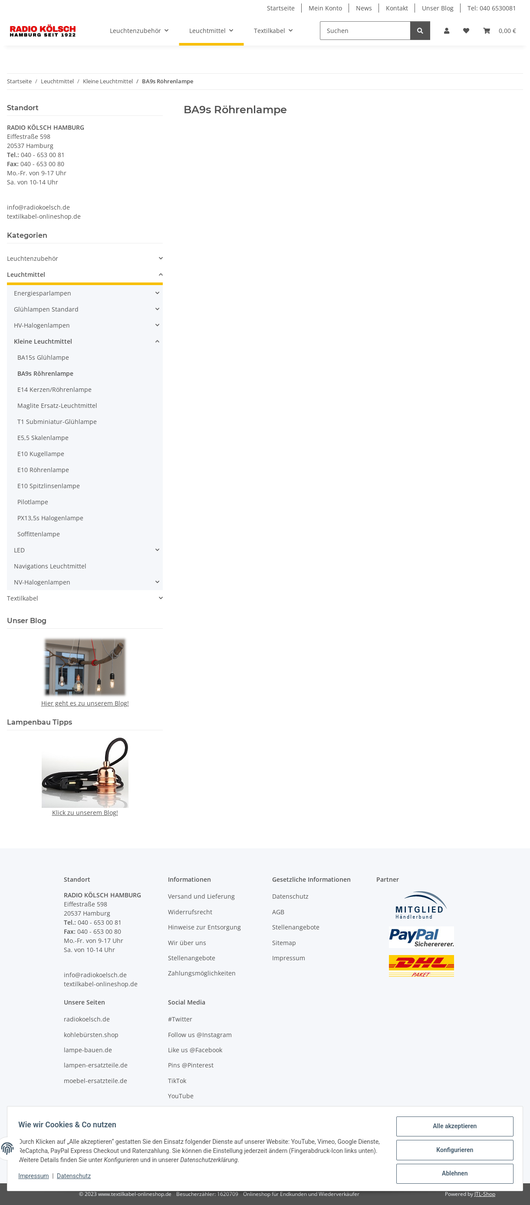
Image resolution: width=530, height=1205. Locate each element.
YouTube (181, 1096)
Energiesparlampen (42, 293)
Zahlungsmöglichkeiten (202, 973)
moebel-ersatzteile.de (95, 1081)
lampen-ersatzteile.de (96, 1065)
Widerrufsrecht (190, 912)
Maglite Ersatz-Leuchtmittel (57, 405)
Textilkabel (22, 598)
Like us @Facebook (195, 1050)
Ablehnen (451, 1174)
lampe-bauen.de (88, 1050)
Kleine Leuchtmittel (43, 341)
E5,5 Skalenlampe (43, 437)
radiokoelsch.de (87, 1019)
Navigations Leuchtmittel (50, 566)
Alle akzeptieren (452, 1129)
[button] (446, 31)
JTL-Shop (484, 1194)
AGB (278, 912)
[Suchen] (365, 30)
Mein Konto (325, 8)
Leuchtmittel (26, 274)
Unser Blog (438, 8)
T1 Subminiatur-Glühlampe (57, 421)
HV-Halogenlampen (42, 325)
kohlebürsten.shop (91, 1035)
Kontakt (397, 8)
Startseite (281, 8)
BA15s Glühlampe (43, 357)
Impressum (36, 1178)
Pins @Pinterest (191, 1065)
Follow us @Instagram (200, 1035)
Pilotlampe (32, 502)
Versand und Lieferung (201, 896)
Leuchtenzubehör (32, 258)
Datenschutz (77, 1178)
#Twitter (180, 1019)
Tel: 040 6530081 (491, 8)
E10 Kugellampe (40, 454)
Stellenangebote (191, 958)
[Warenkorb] (499, 31)
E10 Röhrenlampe (43, 470)
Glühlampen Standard (46, 309)
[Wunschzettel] (466, 31)
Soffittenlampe (38, 534)
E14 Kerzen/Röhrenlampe (54, 389)
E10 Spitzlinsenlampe (48, 486)
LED (19, 550)
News (364, 8)
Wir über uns (187, 943)
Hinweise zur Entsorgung (204, 927)
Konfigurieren (451, 1151)
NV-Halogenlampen (42, 582)
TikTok (177, 1081)
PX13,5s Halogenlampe (50, 518)
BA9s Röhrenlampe (45, 373)
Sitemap (284, 943)
